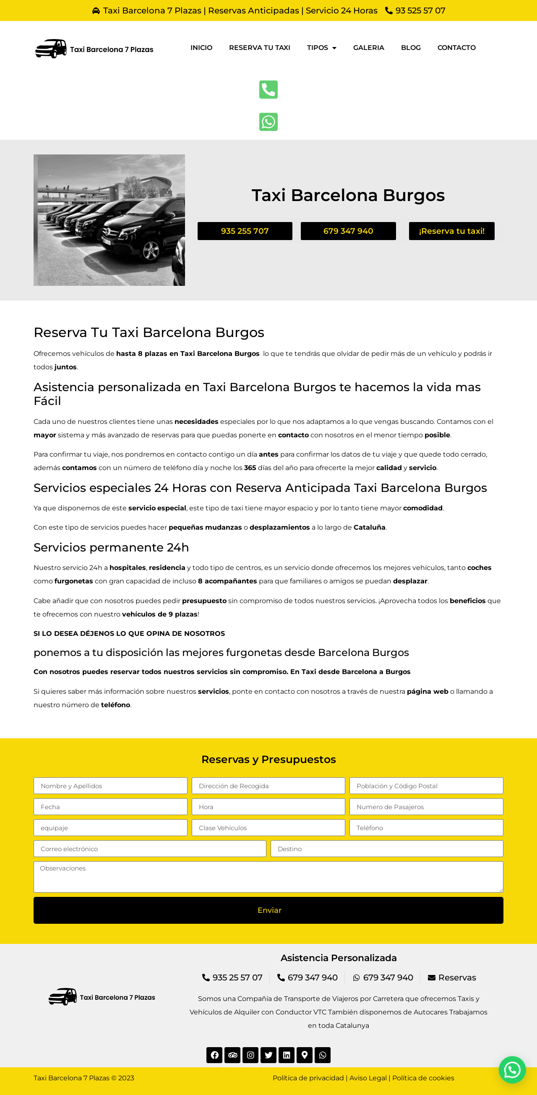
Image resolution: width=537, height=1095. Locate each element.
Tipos (321, 47)
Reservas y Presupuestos (268, 759)
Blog (411, 48)
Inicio (201, 48)
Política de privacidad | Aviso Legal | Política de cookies (363, 1078)
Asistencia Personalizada (339, 958)
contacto (280, 691)
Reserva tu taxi (259, 48)
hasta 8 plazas (141, 354)
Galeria (368, 48)
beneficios (468, 601)
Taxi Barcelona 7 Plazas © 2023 (84, 1078)
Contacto (457, 48)
